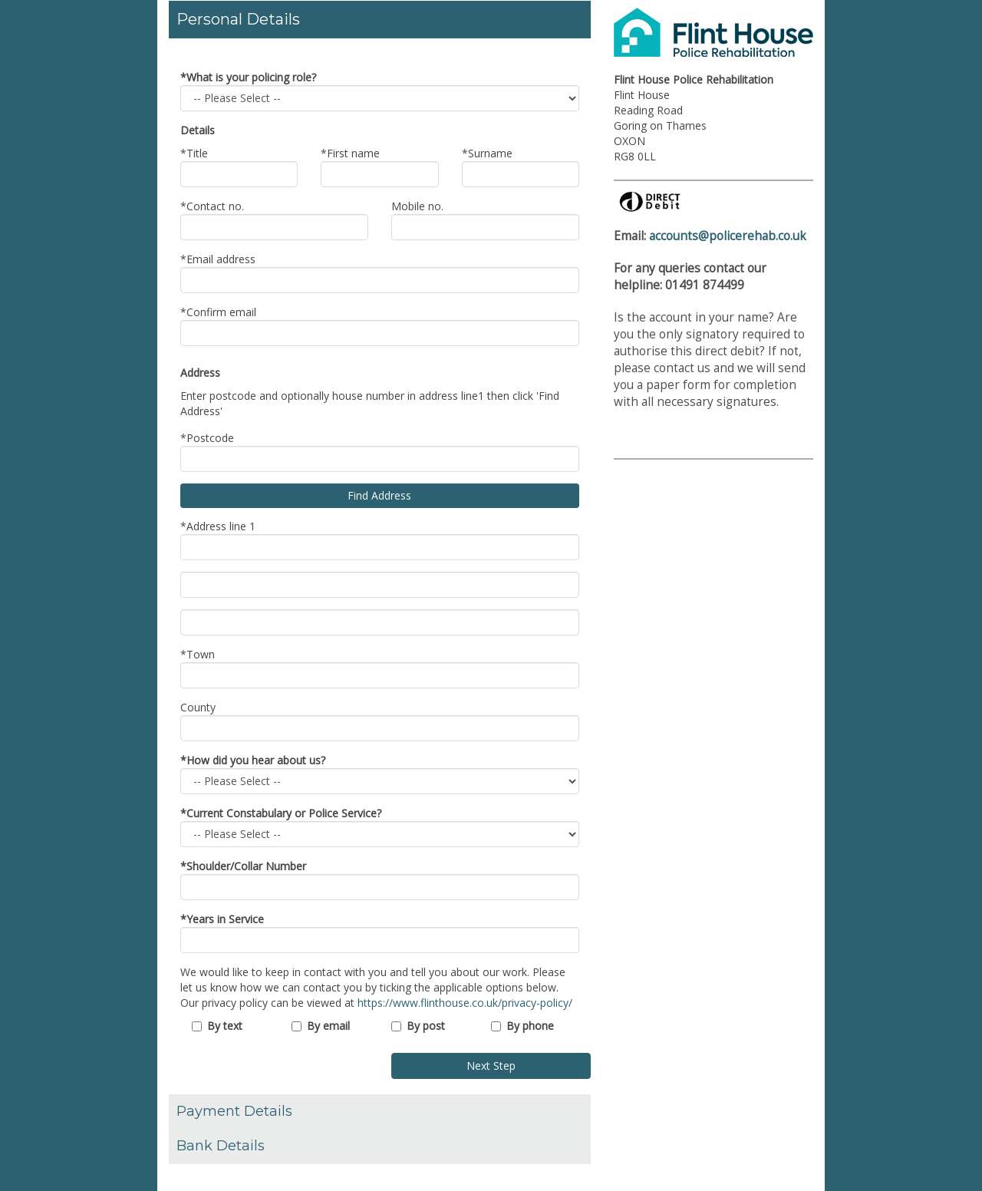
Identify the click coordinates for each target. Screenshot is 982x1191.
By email (328, 1025)
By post (426, 1025)
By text (224, 1025)
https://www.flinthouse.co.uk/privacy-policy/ (465, 1002)
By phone (530, 1025)
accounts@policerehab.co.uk (727, 236)
